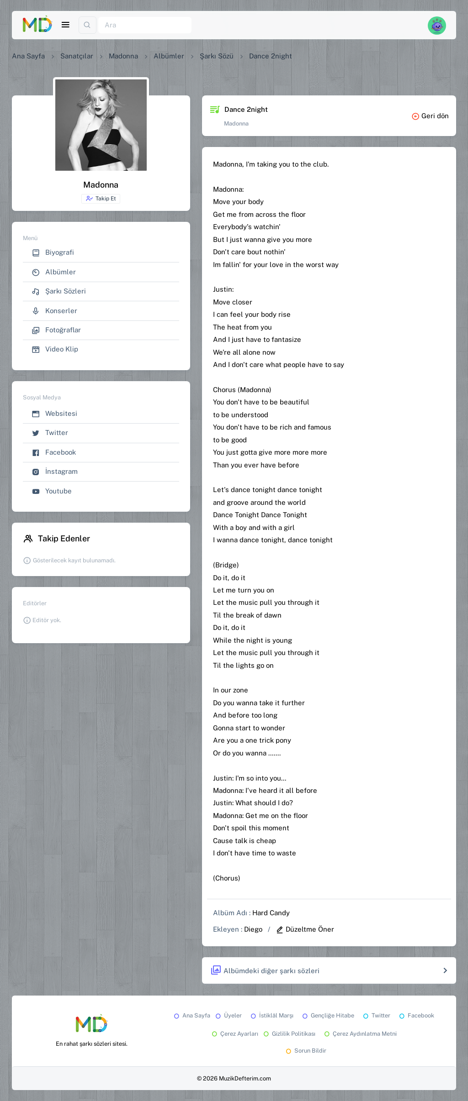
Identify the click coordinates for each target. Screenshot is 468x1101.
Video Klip (55, 349)
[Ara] (144, 25)
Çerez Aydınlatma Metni (360, 1033)
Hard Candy (271, 913)
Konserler (54, 311)
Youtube (52, 491)
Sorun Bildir (305, 1050)
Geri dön (430, 116)
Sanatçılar (76, 56)
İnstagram (55, 471)
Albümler (169, 56)
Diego (253, 929)
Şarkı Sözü (217, 56)
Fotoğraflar (56, 330)
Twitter (50, 433)
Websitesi (54, 413)
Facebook (54, 452)
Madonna (123, 56)
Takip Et (100, 198)
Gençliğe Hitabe (327, 1015)
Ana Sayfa (28, 56)
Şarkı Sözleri (59, 291)
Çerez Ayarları (234, 1033)
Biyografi (53, 252)
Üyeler (228, 1015)
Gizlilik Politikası (288, 1033)
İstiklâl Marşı (271, 1015)
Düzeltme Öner (305, 929)
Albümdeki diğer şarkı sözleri (264, 970)
